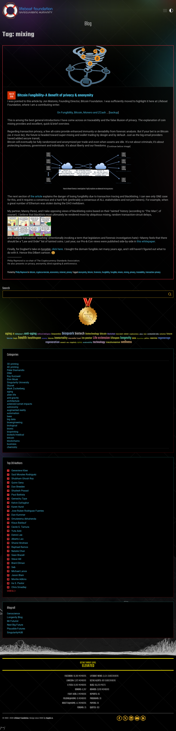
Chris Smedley (18, 587)
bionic (10, 428)
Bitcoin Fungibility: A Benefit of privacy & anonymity (55, 95)
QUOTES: (93, 708)
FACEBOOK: (69, 676)
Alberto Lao (17, 539)
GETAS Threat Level (88, 665)
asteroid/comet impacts (19, 404)
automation (13, 413)
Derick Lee (16, 535)
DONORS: (78, 689)
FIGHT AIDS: (72, 694)
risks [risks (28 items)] (67, 342)
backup (114, 112)
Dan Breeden (18, 486)
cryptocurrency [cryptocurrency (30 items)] (134, 334)
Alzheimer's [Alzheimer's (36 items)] (19, 334)
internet (63, 272)
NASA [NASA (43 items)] (134, 338)
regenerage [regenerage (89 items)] (164, 338)
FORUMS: (80, 708)
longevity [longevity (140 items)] (125, 338)
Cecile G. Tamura (20, 527)
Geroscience (13, 613)
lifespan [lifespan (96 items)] (115, 338)
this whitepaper (146, 241)
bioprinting (12, 431)
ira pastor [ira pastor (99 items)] (87, 338)
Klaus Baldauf (18, 522)
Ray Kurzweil (13, 376)
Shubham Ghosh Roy (22, 478)
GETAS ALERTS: (95, 681)
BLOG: (92, 685)
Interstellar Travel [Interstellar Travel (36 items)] (74, 338)
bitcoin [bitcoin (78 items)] (103, 333)
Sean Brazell (17, 555)
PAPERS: (93, 703)
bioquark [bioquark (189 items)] (68, 333)
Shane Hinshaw (19, 543)
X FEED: (70, 685)
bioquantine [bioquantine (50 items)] (56, 334)
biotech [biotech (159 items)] (80, 334)
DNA (9, 373)
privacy (69, 272)
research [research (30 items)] (63, 343)
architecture (13, 401)
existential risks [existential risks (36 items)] (153, 334)
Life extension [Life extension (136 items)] (101, 338)
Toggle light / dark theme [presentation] (171, 10)
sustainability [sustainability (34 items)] (87, 343)
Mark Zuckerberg (16, 388)
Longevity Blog (15, 617)
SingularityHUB (15, 632)
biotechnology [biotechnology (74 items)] (92, 333)
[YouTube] (137, 718)
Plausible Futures (16, 628)
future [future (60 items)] (169, 333)
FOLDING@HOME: (69, 699)
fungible (114, 272)
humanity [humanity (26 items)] (44, 338)
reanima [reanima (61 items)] (153, 338)
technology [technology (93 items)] (99, 342)
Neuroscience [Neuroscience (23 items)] (140, 338)
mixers (120, 272)
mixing (126, 272)
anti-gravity (13, 397)
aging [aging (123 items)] (8, 334)
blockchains (13, 441)
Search (169, 294)
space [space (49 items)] (79, 342)
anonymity (82, 272)
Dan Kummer (18, 514)
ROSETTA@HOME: (69, 703)
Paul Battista (18, 494)
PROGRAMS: (94, 699)
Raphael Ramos (19, 547)
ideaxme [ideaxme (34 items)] (51, 339)
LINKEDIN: (70, 681)
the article (36, 196)
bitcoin (32, 272)
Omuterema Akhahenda (23, 518)
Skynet (10, 385)
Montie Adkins (18, 579)
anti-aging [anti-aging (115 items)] (30, 334)
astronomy (12, 407)
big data (11, 419)
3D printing (13, 364)
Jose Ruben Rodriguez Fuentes (27, 510)
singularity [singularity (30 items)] (73, 343)
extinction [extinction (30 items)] (163, 334)
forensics (97, 272)
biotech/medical (15, 434)
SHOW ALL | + (11, 591)
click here (57, 249)
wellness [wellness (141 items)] (126, 342)
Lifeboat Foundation (21, 718)
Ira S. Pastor (17, 583)
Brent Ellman (18, 563)
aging (10, 391)
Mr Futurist (12, 621)
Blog (88, 24)
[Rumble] (143, 718)
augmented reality (16, 410)
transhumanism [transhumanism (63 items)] (113, 342)
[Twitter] (125, 718)
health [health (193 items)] (22, 338)
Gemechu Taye (19, 498)
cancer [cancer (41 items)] (126, 334)
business (11, 444)
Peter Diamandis (15, 370)
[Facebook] (119, 718)
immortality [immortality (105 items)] (61, 338)
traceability (140, 272)
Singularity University (18, 382)
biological (12, 425)
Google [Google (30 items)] (15, 338)
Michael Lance (19, 571)
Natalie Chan (18, 551)
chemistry (12, 447)
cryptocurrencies (42, 272)
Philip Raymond (21, 272)
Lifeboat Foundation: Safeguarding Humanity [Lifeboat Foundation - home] (80, 10)
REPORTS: (93, 694)
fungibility (106, 272)
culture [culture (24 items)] (141, 334)
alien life (11, 394)
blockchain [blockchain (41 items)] (111, 334)
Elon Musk (12, 379)
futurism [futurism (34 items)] (9, 339)
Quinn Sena (17, 482)
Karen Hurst (17, 506)
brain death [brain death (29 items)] (119, 334)
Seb (13, 567)
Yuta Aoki (16, 531)
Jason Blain (17, 575)
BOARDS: (93, 689)
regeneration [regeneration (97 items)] (52, 342)
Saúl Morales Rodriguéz (23, 474)
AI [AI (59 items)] (13, 334)
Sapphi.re (49, 718)
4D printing (13, 367)
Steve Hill (16, 559)
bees (9, 416)
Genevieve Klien (19, 470)
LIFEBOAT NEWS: (96, 676)
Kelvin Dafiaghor (20, 502)
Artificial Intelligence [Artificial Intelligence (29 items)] (44, 334)
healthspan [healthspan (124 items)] (34, 338)
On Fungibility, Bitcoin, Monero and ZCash (81, 112)
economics (54, 272)
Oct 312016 (11, 95)
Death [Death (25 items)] (145, 334)
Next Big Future (15, 624)
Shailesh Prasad (19, 490)
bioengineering (14, 422)
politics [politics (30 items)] (146, 338)
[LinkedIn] (131, 718)
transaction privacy (153, 272)
